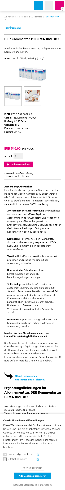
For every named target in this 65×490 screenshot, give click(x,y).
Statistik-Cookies (15, 459)
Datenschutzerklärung (25, 484)
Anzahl (8, 156)
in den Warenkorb (20, 164)
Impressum (46, 484)
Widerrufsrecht (52, 17)
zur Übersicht (13, 27)
